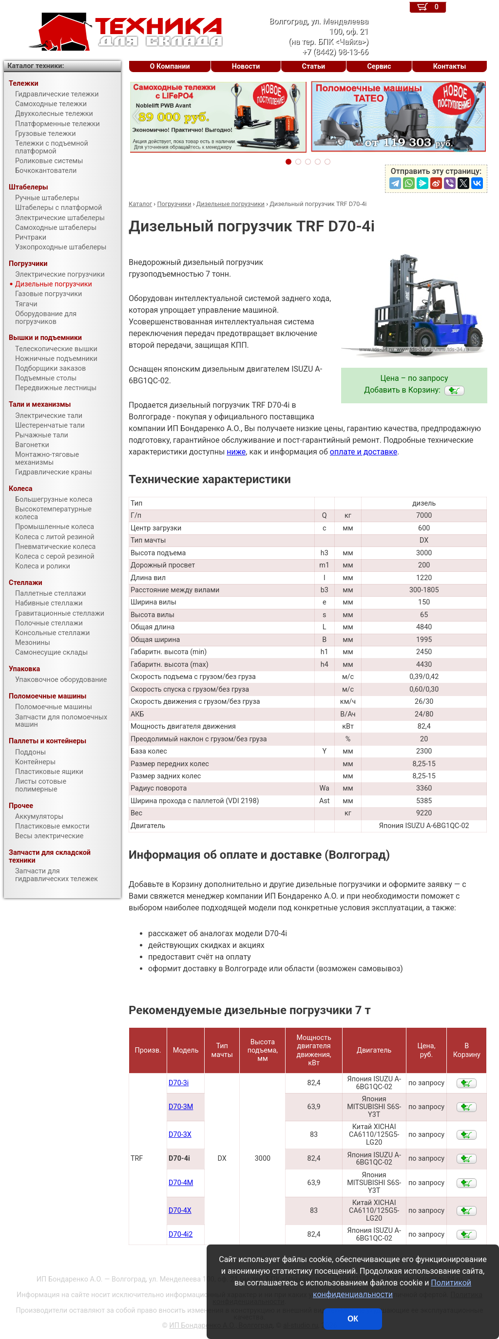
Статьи (313, 66)
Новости (246, 66)
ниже (236, 451)
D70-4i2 (180, 1234)
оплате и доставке (364, 451)
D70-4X (180, 1211)
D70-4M (181, 1183)
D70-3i (179, 1083)
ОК (352, 1319)
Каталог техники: (35, 66)
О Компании (170, 66)
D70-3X (180, 1135)
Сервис (379, 66)
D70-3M (181, 1107)
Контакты (449, 66)
